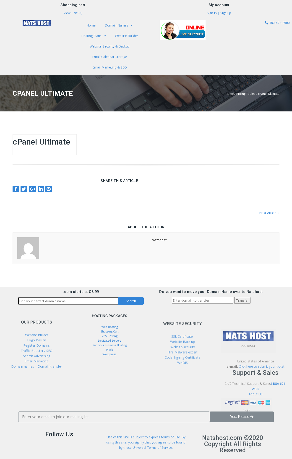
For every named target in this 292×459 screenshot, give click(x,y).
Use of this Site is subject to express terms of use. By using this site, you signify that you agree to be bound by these (145, 448)
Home (92, 26)
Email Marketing (36, 382)
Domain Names (118, 26)
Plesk (109, 345)
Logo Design (36, 361)
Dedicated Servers (109, 339)
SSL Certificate (182, 361)
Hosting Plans (94, 36)
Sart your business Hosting (109, 342)
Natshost (159, 240)
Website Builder (125, 36)
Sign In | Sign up (219, 14)
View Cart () (73, 14)
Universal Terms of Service (152, 454)
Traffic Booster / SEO (36, 371)
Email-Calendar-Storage (109, 56)
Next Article (269, 213)
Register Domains (36, 366)
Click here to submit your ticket (261, 406)
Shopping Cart (109, 333)
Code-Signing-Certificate (182, 382)
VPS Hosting (109, 336)
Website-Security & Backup (109, 46)
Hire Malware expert (182, 377)
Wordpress (109, 348)
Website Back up (182, 366)
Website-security (182, 371)
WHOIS (182, 387)
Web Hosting (109, 330)
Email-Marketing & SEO (109, 66)
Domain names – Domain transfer (36, 387)
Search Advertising (36, 377)
